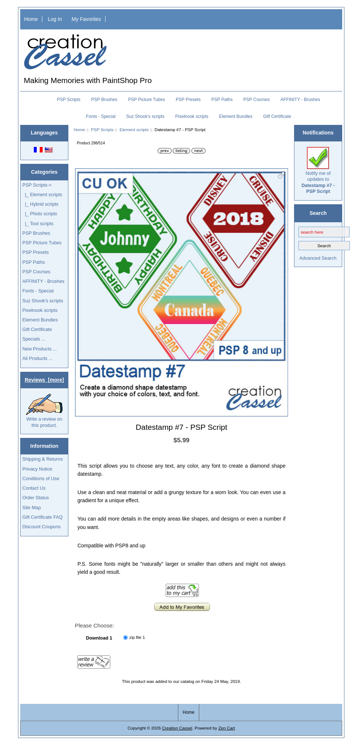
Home (31, 19)
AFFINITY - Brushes (300, 99)
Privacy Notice (37, 469)
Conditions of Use (41, 478)
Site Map (31, 507)
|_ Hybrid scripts (40, 204)
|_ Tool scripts (38, 223)
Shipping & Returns (42, 459)
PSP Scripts (102, 129)
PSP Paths (222, 99)
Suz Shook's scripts (145, 116)
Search (317, 213)
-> (37, 185)
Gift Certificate (277, 116)
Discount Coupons (41, 526)
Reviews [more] (44, 380)
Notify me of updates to (318, 170)
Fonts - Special (100, 116)
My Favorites (86, 19)
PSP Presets (188, 99)
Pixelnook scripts (191, 116)
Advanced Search (318, 258)
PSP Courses (256, 99)
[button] (281, 175)
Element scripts (133, 129)
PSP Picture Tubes (146, 99)
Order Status (35, 497)
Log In (55, 19)
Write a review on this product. (44, 411)
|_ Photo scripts (39, 213)
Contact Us (34, 488)
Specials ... (33, 339)
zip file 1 (137, 637)
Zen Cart (226, 728)
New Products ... (39, 349)
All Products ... (37, 358)
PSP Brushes (104, 99)
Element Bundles (236, 116)
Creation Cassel (177, 728)
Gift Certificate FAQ (42, 517)
